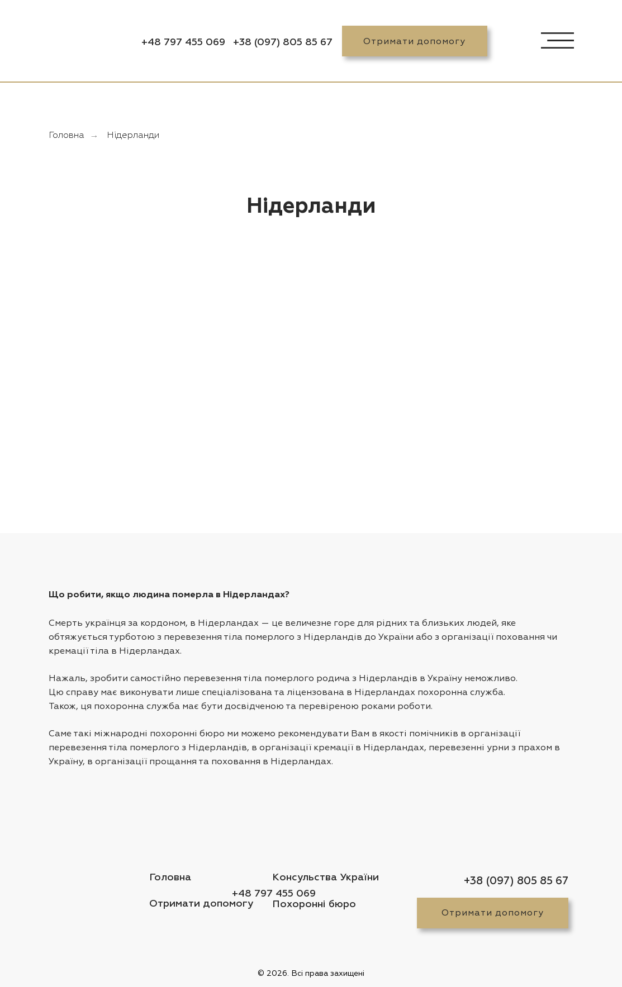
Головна (66, 135)
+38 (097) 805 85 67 (283, 42)
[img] (80, 41)
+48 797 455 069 (183, 42)
